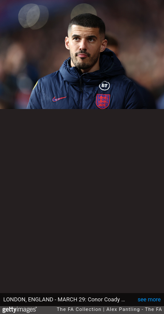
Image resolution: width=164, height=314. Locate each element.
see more (149, 299)
